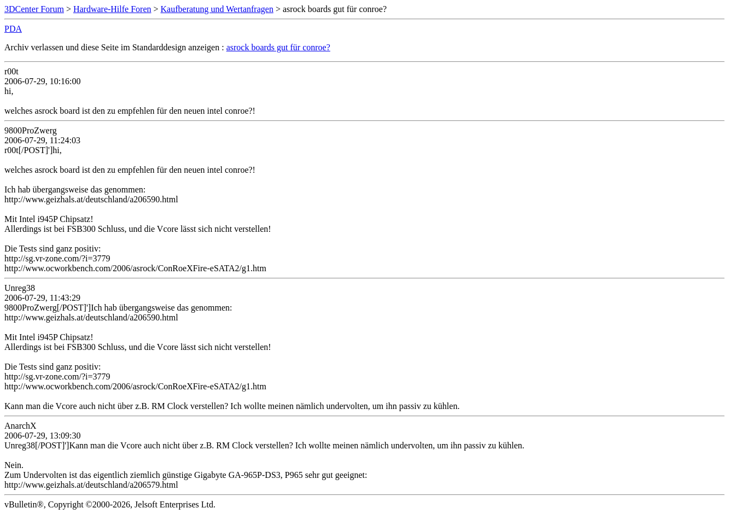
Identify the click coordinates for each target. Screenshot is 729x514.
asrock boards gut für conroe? (278, 47)
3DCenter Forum (34, 9)
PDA (13, 28)
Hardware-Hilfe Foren (112, 9)
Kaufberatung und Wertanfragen (217, 9)
